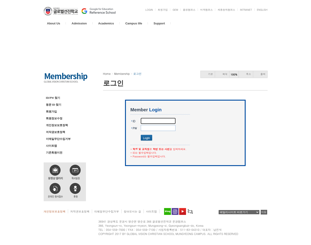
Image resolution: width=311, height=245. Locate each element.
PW (135, 128)
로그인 (50, 90)
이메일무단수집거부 (58, 139)
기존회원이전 (54, 152)
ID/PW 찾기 (53, 97)
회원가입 (51, 111)
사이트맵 (51, 145)
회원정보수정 (54, 118)
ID (134, 121)
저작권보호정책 (55, 132)
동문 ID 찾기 (53, 104)
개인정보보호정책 (57, 125)
